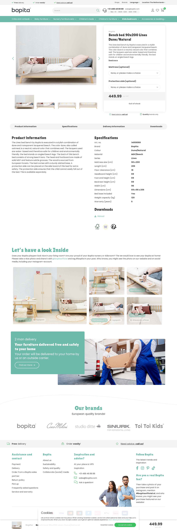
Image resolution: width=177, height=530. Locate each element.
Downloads (156, 131)
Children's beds (86, 19)
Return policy (18, 486)
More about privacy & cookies (119, 520)
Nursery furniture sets (63, 19)
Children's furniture (108, 19)
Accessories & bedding (153, 19)
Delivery (16, 474)
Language (135, 2)
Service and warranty (22, 498)
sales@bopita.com (132, 9)
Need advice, (65, 3)
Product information (26, 131)
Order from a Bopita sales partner (24, 480)
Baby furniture (41, 19)
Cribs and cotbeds (21, 19)
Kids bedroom (129, 19)
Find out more (27, 371)
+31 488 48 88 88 (116, 9)
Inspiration (79, 474)
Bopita (112, 36)
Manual (99, 221)
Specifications (69, 131)
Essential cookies (107, 525)
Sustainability (49, 470)
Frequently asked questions (25, 494)
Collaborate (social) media (56, 478)
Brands (124, 2)
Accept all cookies (125, 525)
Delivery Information (114, 131)
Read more (113, 65)
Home (14, 25)
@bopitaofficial (60, 263)
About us (47, 467)
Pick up (15, 490)
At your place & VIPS (84, 470)
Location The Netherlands (153, 2)
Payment (16, 470)
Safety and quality (51, 474)
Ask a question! (86, 489)
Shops (117, 2)
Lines (35, 25)
